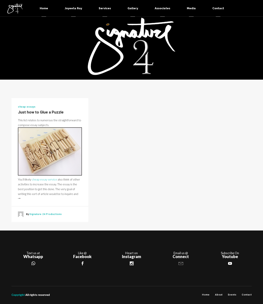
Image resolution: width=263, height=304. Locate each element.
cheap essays (26, 106)
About (219, 294)
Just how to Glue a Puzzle (41, 112)
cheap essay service (44, 179)
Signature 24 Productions (45, 214)
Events (232, 294)
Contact (247, 294)
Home (206, 294)
